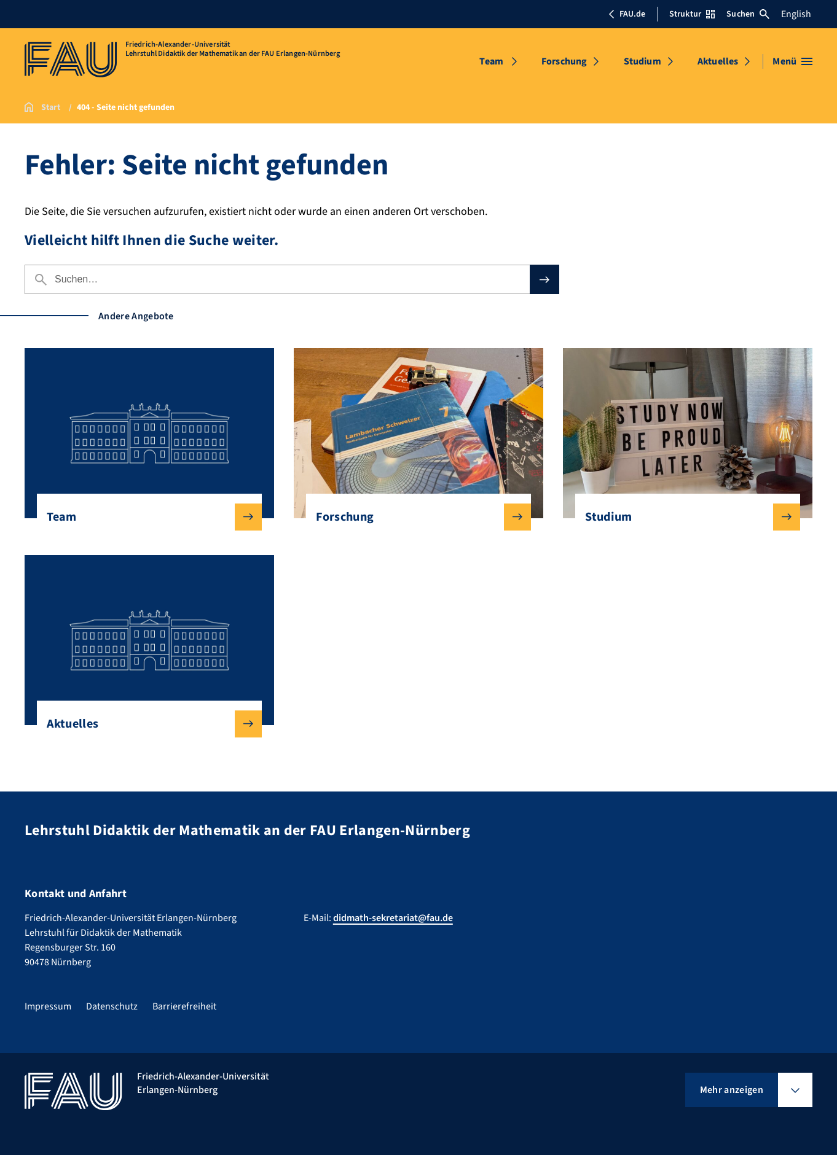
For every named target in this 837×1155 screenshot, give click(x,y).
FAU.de (627, 14)
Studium (642, 61)
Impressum (48, 1006)
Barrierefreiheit (184, 1006)
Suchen (747, 14)
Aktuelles (718, 61)
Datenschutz (112, 1006)
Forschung (564, 61)
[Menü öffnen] (792, 61)
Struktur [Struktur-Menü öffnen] (692, 14)
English (796, 14)
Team (491, 61)
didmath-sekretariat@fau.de (393, 918)
